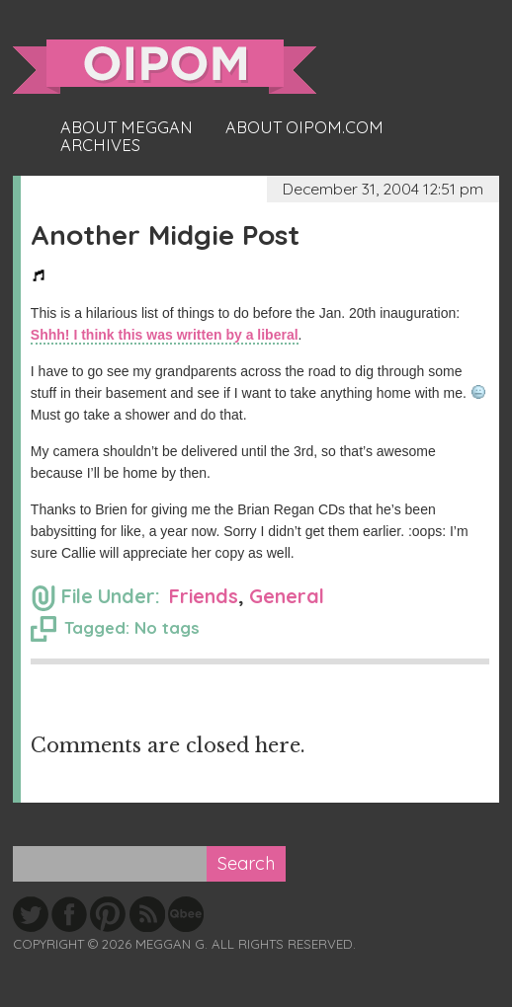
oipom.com (164, 66)
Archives (100, 145)
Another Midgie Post (165, 234)
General (286, 595)
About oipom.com (304, 127)
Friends (203, 595)
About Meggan (126, 127)
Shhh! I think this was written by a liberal (165, 335)
